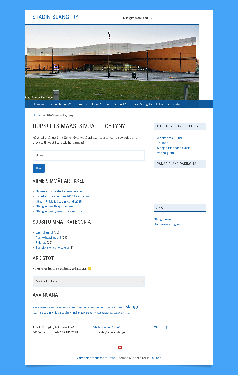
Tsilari (99, 104)
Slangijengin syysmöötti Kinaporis (59, 211)
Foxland (156, 358)
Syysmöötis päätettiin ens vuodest (60, 191)
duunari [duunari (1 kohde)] (45, 308)
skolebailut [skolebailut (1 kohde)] (121, 308)
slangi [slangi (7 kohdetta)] (132, 306)
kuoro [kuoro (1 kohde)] (64, 308)
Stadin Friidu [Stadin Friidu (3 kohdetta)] (50, 313)
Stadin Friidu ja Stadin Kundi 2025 (59, 201)
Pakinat (41, 242)
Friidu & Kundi (119, 104)
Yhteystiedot (183, 104)
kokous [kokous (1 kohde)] (58, 308)
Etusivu (39, 104)
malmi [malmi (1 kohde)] (72, 308)
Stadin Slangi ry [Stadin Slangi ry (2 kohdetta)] (87, 312)
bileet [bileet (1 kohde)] (35, 308)
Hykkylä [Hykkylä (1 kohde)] (52, 308)
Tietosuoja (161, 327)
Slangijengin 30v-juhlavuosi (55, 206)
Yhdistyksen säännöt (107, 327)
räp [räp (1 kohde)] (106, 308)
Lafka (166, 104)
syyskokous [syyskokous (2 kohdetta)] (103, 312)
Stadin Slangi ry (59, 104)
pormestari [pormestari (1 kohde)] (100, 308)
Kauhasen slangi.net (168, 224)
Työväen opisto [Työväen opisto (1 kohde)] (124, 313)
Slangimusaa (163, 219)
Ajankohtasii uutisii (48, 237)
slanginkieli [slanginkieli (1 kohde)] (37, 313)
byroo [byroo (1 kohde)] (40, 308)
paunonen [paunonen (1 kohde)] (91, 308)
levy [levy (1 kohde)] (68, 308)
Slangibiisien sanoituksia (52, 247)
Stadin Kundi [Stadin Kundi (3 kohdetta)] (68, 313)
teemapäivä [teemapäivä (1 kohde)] (114, 313)
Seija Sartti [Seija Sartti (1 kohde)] (112, 308)
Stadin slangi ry (55, 16)
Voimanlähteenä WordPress (96, 358)
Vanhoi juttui (44, 232)
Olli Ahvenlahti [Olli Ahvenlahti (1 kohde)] (81, 308)
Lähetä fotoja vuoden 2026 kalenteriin (62, 196)
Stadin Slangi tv (146, 104)
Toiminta (83, 104)
